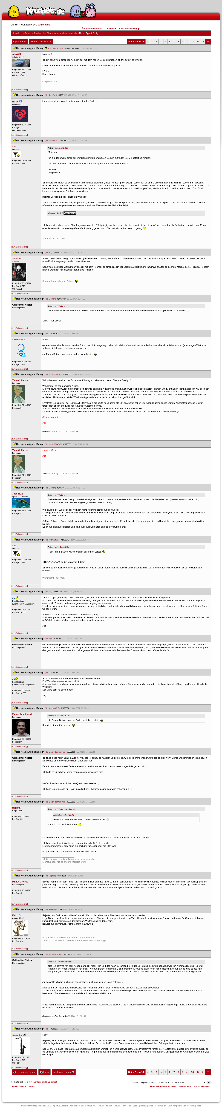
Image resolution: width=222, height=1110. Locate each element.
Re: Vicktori (50, 299)
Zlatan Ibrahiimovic (67, 809)
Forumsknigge (132, 28)
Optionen (19, 41)
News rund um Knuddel (65, 33)
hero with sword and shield (35, 1082)
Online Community (157, 1106)
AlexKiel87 (63, 148)
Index (44, 1072)
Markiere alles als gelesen (23, 1086)
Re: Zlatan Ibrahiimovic (55, 752)
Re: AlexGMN (51, 95)
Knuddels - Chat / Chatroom (178, 1086)
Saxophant (52, 1082)
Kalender (111, 28)
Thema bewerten (41, 41)
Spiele (136, 1106)
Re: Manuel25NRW (53, 954)
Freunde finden (105, 1106)
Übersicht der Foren (92, 28)
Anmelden (43, 24)
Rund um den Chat (42, 33)
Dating (143, 1106)
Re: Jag (48, 639)
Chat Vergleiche (175, 1106)
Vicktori (62, 306)
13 (192, 41)
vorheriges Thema (24, 1072)
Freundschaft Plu (122, 1106)
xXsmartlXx (64, 547)
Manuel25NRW (65, 962)
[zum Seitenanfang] (19, 90)
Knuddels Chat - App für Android (53, 1106)
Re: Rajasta (50, 876)
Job (199, 1106)
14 (198, 41)
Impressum (189, 1106)
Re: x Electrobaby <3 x (57, 48)
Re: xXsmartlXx (51, 540)
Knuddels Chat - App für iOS (83, 1106)
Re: (47, 334)
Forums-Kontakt (157, 1086)
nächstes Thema (63, 1072)
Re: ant (48, 252)
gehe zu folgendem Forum (144, 1083)
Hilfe (121, 28)
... (161, 41)
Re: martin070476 (52, 374)
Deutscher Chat (28, 1106)
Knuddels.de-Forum (22, 33)
